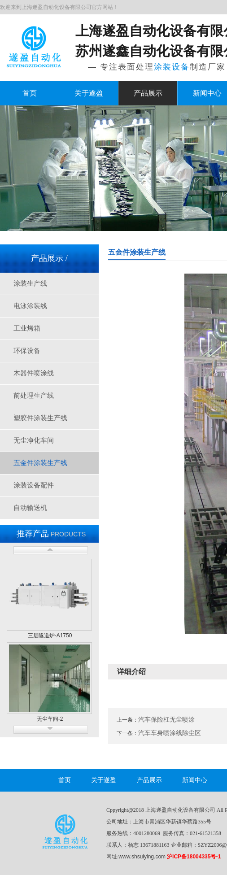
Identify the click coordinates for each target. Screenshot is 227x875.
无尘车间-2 (50, 719)
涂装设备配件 (33, 485)
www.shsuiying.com (142, 856)
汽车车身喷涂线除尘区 (169, 732)
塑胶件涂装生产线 (40, 418)
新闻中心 (194, 780)
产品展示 (148, 93)
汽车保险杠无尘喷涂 (166, 719)
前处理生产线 (33, 395)
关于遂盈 (88, 93)
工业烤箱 (26, 328)
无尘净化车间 (33, 440)
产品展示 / (49, 258)
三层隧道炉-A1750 (50, 635)
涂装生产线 (30, 283)
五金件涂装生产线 (40, 462)
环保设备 (26, 350)
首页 (29, 93)
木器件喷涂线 (33, 373)
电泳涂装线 (30, 305)
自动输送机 (30, 507)
